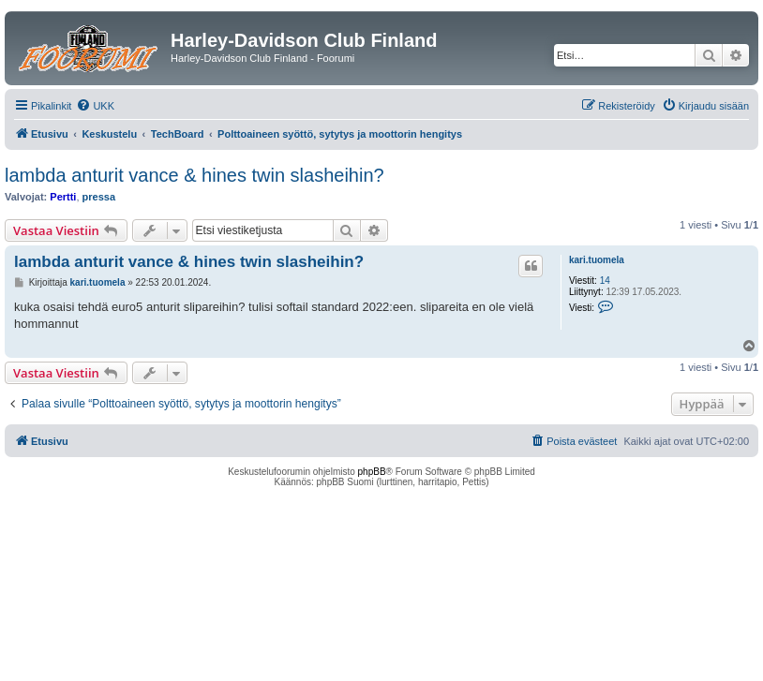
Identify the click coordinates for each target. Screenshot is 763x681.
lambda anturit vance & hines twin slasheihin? (194, 175)
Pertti (63, 196)
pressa (98, 196)
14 (605, 280)
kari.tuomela (596, 260)
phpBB (372, 471)
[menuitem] (95, 106)
